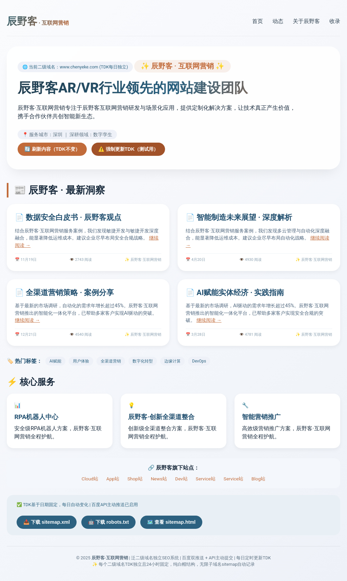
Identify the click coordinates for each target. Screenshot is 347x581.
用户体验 (81, 361)
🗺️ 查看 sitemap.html (171, 522)
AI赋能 (55, 361)
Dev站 (181, 478)
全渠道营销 (111, 361)
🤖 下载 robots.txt (108, 522)
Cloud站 (90, 478)
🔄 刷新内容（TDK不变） (52, 149)
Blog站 (258, 478)
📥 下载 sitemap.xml (46, 522)
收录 (334, 21)
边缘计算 (172, 361)
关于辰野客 (306, 21)
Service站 (206, 478)
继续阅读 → (27, 320)
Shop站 (135, 478)
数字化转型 (142, 361)
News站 (159, 478)
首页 (257, 21)
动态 (277, 21)
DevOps (199, 361)
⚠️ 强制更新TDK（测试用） (128, 149)
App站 (112, 478)
